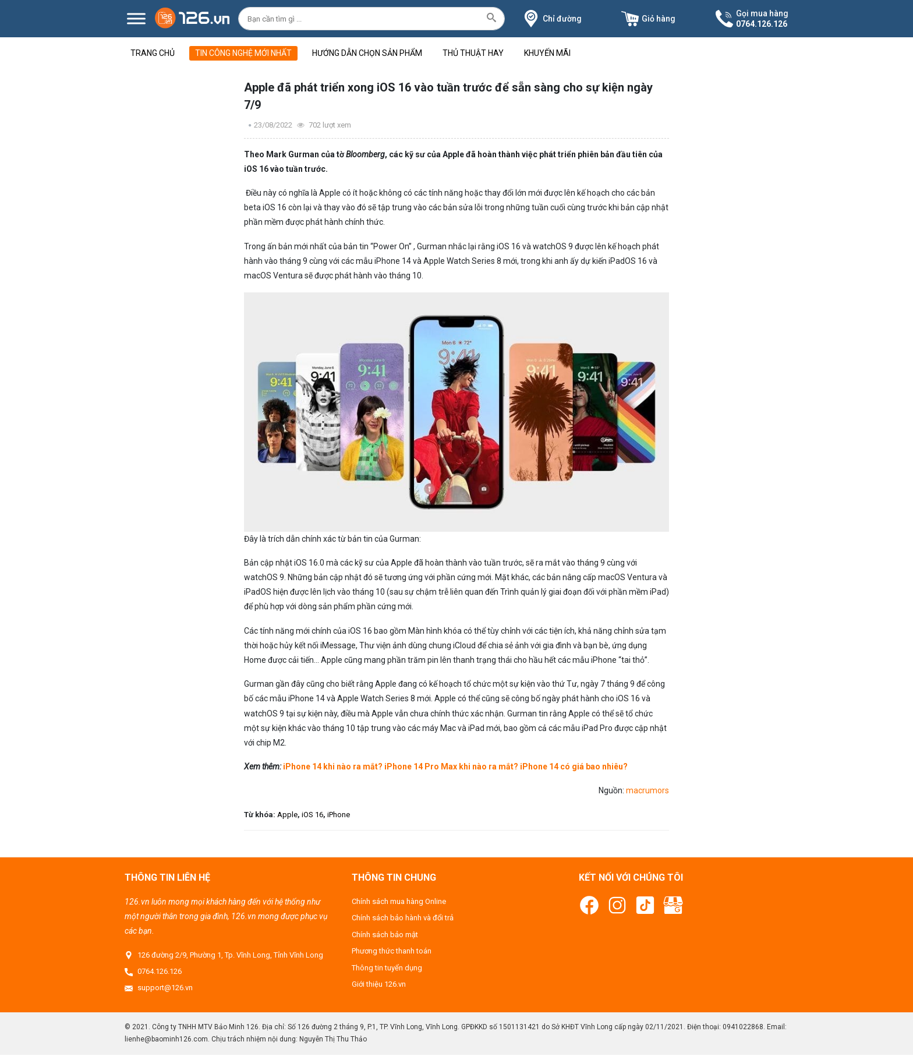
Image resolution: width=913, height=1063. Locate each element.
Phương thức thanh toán (391, 951)
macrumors (647, 790)
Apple (287, 814)
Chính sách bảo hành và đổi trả (403, 917)
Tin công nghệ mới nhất (243, 53)
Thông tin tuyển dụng (387, 967)
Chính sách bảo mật (385, 934)
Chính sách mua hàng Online (399, 901)
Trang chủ (152, 53)
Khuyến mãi (547, 53)
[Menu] (136, 18)
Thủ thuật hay (473, 53)
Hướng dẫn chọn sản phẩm (367, 53)
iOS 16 (312, 814)
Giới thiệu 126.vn (379, 984)
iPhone (338, 814)
